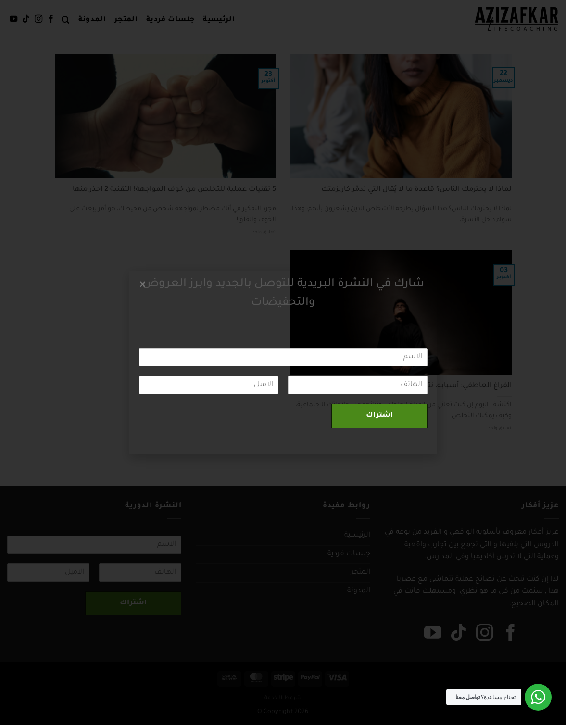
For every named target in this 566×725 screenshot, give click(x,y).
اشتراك (379, 416)
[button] (142, 284)
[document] (283, 362)
